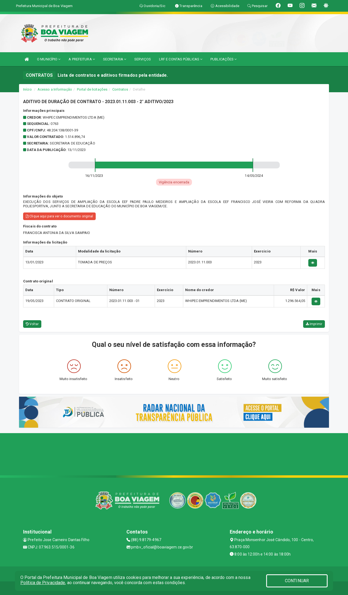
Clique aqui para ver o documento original (59, 216)
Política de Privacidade (42, 582)
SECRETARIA (114, 59)
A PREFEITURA (82, 59)
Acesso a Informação (55, 89)
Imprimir (314, 324)
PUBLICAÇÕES (223, 59)
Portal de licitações (92, 89)
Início (27, 89)
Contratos (120, 89)
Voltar (32, 324)
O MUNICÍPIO (48, 59)
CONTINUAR (297, 580)
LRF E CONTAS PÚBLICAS (180, 59)
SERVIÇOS (142, 59)
